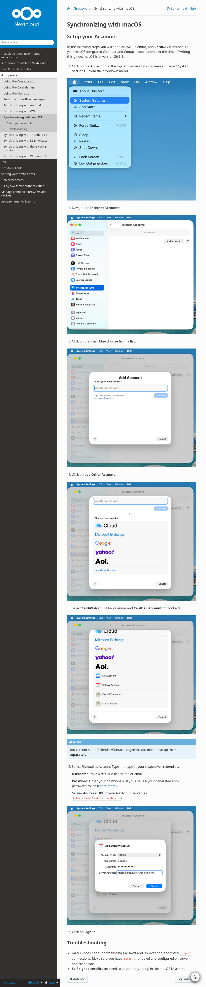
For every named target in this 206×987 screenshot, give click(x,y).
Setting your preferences (21, 174)
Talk (7, 162)
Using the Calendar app (23, 87)
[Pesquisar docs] (30, 42)
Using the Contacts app (23, 81)
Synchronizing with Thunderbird (28, 134)
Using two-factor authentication (26, 186)
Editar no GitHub (183, 8)
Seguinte (185, 956)
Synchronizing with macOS (24, 117)
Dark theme (80, 979)
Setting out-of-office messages (27, 99)
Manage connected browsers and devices (27, 193)
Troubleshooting (20, 129)
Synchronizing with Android (25, 105)
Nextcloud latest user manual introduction (24, 55)
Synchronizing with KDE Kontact (28, 140)
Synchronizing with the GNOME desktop (28, 148)
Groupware (11, 75)
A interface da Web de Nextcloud (27, 63)
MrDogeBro (117, 979)
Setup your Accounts (23, 123)
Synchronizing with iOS (22, 111)
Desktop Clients (15, 168)
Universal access (16, 180)
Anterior (81, 956)
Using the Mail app (20, 93)
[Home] (72, 8)
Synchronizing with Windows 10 (28, 156)
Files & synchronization (20, 69)
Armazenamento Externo (22, 201)
